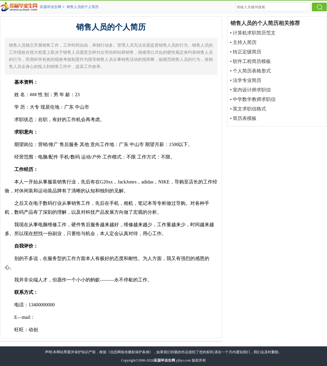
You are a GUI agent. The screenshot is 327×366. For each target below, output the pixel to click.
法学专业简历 (247, 80)
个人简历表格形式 (252, 70)
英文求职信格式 (249, 108)
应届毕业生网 (50, 7)
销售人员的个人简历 (83, 7)
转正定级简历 (247, 51)
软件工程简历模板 (252, 61)
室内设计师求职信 (252, 89)
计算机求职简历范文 (254, 32)
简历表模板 (245, 118)
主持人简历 (245, 42)
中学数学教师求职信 (254, 99)
